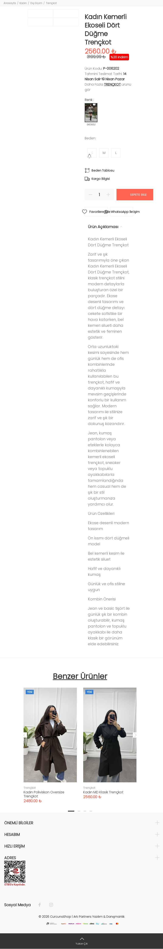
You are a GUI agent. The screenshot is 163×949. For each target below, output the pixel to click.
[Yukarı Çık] (81, 941)
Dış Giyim (36, 3)
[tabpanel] (50, 741)
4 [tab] (91, 811)
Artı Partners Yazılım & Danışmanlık (99, 916)
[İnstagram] (49, 905)
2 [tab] (79, 811)
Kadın (23, 3)
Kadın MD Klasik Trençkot (103, 792)
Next (135, 735)
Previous (24, 735)
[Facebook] (41, 905)
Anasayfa (10, 3)
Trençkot (51, 3)
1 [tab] (71, 811)
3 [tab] (85, 811)
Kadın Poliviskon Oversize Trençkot (44, 794)
